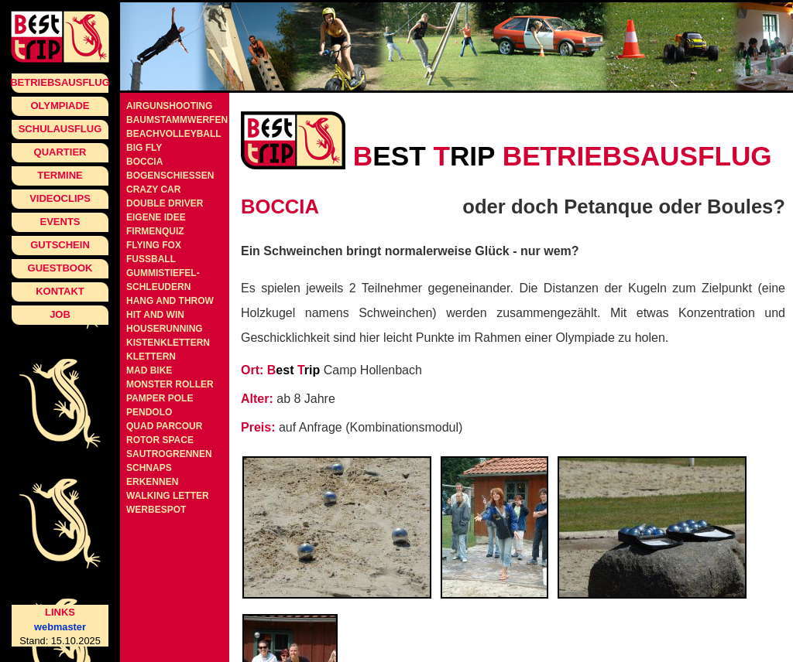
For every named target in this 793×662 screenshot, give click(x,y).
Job (60, 314)
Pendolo (149, 412)
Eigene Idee (156, 217)
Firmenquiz (155, 231)
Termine (60, 175)
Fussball (151, 259)
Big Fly (144, 147)
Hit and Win (155, 314)
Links (60, 612)
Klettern (151, 356)
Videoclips (60, 198)
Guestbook (60, 268)
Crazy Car (153, 189)
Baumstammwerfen (177, 119)
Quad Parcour (164, 426)
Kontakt (60, 291)
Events (59, 221)
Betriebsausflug (60, 82)
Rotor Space (160, 440)
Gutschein (60, 245)
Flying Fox (153, 245)
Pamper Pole (159, 398)
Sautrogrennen (169, 454)
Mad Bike (149, 370)
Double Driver (164, 203)
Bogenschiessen (170, 175)
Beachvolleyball (173, 133)
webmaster (60, 627)
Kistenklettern (168, 342)
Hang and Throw (170, 300)
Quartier (60, 152)
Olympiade (59, 105)
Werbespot (156, 509)
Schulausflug (60, 129)
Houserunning (164, 328)
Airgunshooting (169, 106)
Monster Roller (170, 384)
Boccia (144, 161)
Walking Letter (167, 495)
